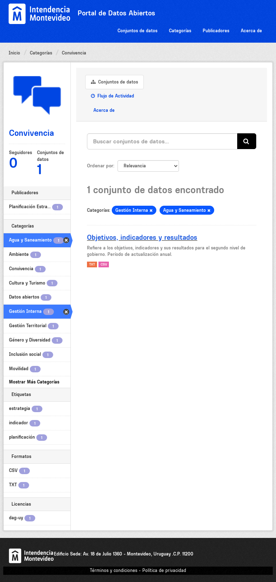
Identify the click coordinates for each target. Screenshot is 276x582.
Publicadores (216, 30)
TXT (92, 264)
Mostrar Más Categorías (34, 382)
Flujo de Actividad (112, 96)
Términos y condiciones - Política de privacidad (138, 570)
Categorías (180, 30)
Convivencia (74, 53)
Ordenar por (100, 165)
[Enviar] (246, 141)
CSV (104, 264)
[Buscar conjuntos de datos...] (162, 141)
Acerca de (251, 30)
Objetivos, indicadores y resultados (142, 237)
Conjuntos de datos (137, 30)
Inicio (14, 53)
